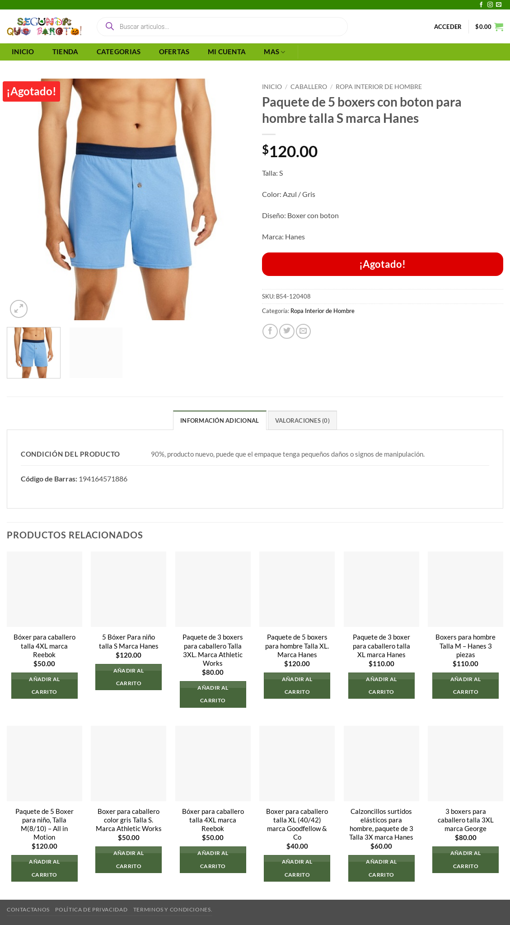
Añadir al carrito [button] (44, 685)
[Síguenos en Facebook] (481, 5)
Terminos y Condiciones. (172, 909)
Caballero (308, 86)
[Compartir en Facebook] (270, 331)
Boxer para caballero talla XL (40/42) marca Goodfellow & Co (297, 824)
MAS (274, 52)
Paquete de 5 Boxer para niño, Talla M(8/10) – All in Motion (44, 824)
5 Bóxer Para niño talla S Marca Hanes (129, 641)
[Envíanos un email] (498, 5)
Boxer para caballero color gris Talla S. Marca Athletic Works (129, 820)
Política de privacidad (91, 909)
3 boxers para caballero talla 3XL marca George (466, 820)
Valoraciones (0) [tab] (302, 420)
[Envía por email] (303, 331)
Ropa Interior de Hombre (379, 86)
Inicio (272, 86)
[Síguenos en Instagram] (490, 5)
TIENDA (65, 52)
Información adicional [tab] (219, 420)
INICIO (23, 52)
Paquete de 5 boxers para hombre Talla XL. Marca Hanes (297, 645)
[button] (448, 27)
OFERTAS (174, 52)
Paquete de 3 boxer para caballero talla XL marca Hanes (381, 645)
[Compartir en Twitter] (287, 331)
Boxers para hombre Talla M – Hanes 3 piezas (465, 645)
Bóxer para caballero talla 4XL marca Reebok (44, 645)
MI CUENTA (227, 52)
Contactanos (28, 909)
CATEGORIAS (119, 52)
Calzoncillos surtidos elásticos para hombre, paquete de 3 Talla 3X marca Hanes (381, 824)
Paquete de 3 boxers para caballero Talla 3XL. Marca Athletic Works (212, 650)
